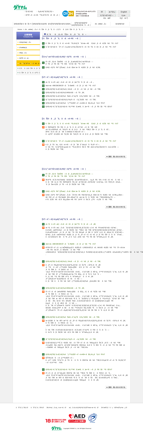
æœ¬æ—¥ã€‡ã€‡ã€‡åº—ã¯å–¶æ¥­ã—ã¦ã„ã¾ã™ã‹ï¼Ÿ (71, 85)
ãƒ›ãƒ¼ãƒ (30, 11)
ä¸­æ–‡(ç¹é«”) (124, 15)
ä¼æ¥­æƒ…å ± (100, 24)
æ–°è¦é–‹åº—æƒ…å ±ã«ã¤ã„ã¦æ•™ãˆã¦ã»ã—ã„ (70, 82)
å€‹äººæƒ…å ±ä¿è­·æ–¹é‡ (55, 407)
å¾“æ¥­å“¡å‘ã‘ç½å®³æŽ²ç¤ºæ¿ (113, 407)
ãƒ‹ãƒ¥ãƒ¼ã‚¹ (120, 24)
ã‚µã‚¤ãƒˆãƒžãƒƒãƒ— (46, 11)
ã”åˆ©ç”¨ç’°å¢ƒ (21, 407)
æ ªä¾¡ (112, 12)
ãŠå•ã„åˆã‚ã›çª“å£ (29, 73)
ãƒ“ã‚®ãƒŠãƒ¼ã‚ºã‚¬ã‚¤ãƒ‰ (62, 24)
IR (102, 12)
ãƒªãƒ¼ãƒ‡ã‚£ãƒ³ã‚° (81, 24)
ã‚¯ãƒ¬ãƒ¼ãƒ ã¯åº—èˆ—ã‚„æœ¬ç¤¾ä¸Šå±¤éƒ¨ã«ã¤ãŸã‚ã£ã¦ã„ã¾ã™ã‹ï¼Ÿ (81, 47)
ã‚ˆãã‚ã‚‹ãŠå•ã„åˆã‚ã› (29, 68)
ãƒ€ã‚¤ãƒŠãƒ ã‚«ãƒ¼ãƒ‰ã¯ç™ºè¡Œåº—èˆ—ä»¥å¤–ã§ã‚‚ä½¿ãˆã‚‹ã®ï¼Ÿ (75, 103)
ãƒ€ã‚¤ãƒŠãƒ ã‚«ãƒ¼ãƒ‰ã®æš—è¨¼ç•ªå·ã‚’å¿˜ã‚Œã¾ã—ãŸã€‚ (73, 96)
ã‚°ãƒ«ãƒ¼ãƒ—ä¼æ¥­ (106, 15)
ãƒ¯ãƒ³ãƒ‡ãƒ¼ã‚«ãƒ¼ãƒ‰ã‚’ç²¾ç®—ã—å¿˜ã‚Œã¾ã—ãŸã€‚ (71, 100)
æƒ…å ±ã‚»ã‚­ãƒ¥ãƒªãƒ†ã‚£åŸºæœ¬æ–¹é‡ (83, 407)
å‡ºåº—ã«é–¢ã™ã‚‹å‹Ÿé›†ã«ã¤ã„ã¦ (42, 15)
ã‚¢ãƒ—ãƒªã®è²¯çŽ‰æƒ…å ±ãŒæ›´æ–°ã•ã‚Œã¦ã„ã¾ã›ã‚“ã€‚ (73, 67)
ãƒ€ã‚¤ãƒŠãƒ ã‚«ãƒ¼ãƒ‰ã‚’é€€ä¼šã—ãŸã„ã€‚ (65, 92)
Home (20, 29)
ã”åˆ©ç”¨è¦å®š (36, 407)
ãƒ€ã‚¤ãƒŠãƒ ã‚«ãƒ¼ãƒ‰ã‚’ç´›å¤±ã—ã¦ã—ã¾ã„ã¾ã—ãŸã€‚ (73, 89)
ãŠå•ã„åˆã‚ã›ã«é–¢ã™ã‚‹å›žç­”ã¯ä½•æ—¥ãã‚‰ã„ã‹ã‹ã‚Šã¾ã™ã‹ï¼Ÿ (82, 43)
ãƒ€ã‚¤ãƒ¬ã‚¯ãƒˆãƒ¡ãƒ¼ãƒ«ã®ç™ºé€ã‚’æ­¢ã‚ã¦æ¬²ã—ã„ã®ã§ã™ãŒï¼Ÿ (79, 106)
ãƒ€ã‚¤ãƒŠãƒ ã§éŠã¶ (22, 24)
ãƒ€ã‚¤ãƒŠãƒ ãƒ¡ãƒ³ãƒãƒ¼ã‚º (42, 24)
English (124, 12)
